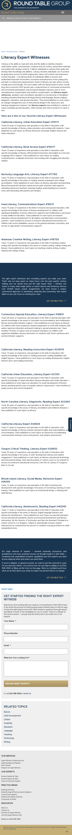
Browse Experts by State (9, 779)
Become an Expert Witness (11, 813)
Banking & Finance (7, 790)
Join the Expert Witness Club (11, 815)
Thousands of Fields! (8, 799)
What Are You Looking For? (16, 658)
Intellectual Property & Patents (12, 797)
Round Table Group (12, 12)
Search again (7, 589)
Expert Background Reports (11, 763)
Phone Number (11, 633)
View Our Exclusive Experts (11, 781)
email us (27, 693)
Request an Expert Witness (11, 768)
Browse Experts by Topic (9, 776)
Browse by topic (12, 51)
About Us (4, 808)
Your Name (10, 621)
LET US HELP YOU (55, 301)
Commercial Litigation (9, 794)
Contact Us (5, 810)
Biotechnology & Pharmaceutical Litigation (16, 792)
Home (3, 51)
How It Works (6, 765)
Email (7, 645)
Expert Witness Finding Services (12, 760)
